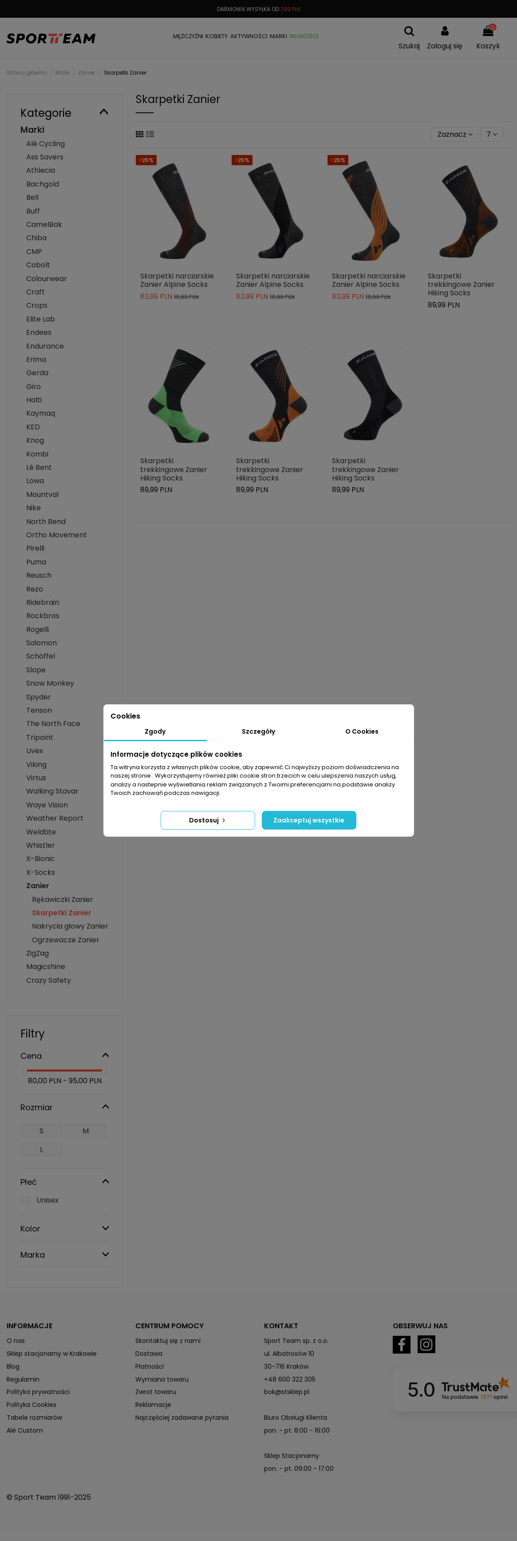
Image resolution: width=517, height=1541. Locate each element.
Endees (38, 332)
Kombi (37, 454)
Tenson (39, 710)
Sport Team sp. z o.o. (296, 1340)
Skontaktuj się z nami (168, 1340)
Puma (36, 562)
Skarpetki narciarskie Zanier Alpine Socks (177, 280)
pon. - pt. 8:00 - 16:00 (297, 1430)
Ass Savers (44, 157)
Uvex (34, 751)
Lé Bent (39, 467)
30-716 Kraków (286, 1366)
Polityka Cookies (31, 1404)
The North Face (53, 724)
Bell (32, 197)
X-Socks (40, 872)
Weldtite (41, 832)
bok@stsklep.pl (286, 1391)
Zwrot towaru (155, 1391)
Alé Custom (25, 1430)
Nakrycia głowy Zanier (70, 926)
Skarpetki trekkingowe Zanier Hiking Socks (461, 284)
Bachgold (42, 184)
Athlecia (40, 170)
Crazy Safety (48, 980)
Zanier (37, 886)
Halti (34, 400)
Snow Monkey (50, 683)
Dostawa (148, 1353)
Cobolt (38, 265)
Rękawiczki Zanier (62, 899)
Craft (35, 292)
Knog (35, 440)
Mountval (42, 494)
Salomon (41, 643)
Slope (36, 670)
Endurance (45, 346)
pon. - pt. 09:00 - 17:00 (299, 1468)
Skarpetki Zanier (61, 913)
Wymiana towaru (162, 1379)
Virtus (36, 778)
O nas (16, 1340)
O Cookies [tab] (362, 731)
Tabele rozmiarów (34, 1417)
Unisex (47, 1200)
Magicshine (45, 966)
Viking (36, 764)
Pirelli (35, 548)
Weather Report (54, 818)
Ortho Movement (56, 535)
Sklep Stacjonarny (291, 1455)
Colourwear (46, 279)
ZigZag (37, 953)
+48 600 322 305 (290, 1379)
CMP (34, 251)
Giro (33, 386)
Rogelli (37, 629)
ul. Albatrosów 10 (289, 1353)
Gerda (37, 373)
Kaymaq (40, 413)
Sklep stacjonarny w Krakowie (52, 1353)
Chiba (36, 238)
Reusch (38, 575)
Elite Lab (40, 319)
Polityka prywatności (38, 1391)
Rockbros (42, 616)
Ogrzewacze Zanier (65, 940)
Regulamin (23, 1379)
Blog (13, 1366)
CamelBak (44, 224)
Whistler (40, 845)
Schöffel (40, 656)
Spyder (38, 697)
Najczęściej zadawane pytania (182, 1417)
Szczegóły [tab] (258, 731)
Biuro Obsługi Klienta (295, 1417)
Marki (32, 130)
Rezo (34, 589)
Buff (33, 211)
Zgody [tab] (155, 731)
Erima (36, 359)
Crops (36, 305)
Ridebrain (42, 602)
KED (33, 427)
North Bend (46, 521)
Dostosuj (208, 820)
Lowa (35, 481)
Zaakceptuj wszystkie (308, 820)
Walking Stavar (52, 791)
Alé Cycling (45, 144)
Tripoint (39, 737)
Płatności (149, 1366)
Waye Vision (47, 805)
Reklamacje (153, 1404)
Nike (33, 508)
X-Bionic (40, 859)
